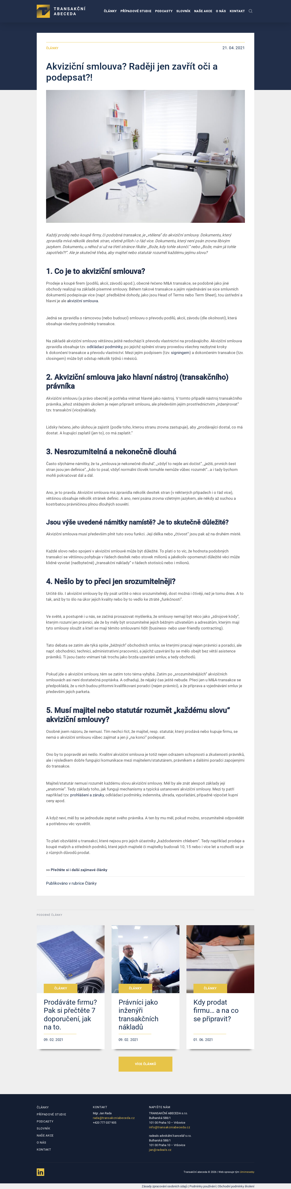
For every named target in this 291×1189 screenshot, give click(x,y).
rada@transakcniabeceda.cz (114, 1118)
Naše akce (203, 11)
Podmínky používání (202, 1186)
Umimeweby (247, 1172)
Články (110, 11)
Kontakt (237, 11)
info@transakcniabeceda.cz (169, 1127)
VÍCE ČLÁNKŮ (145, 1064)
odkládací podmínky (104, 346)
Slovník (183, 11)
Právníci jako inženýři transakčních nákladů (139, 1014)
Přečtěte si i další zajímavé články (79, 870)
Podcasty (164, 11)
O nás (221, 11)
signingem (180, 352)
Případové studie (135, 11)
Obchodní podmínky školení (236, 1186)
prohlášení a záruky (87, 795)
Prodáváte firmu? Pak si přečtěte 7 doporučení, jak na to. (70, 1014)
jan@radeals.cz (160, 1150)
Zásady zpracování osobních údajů (164, 1186)
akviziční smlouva (82, 300)
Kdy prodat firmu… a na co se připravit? (216, 1010)
